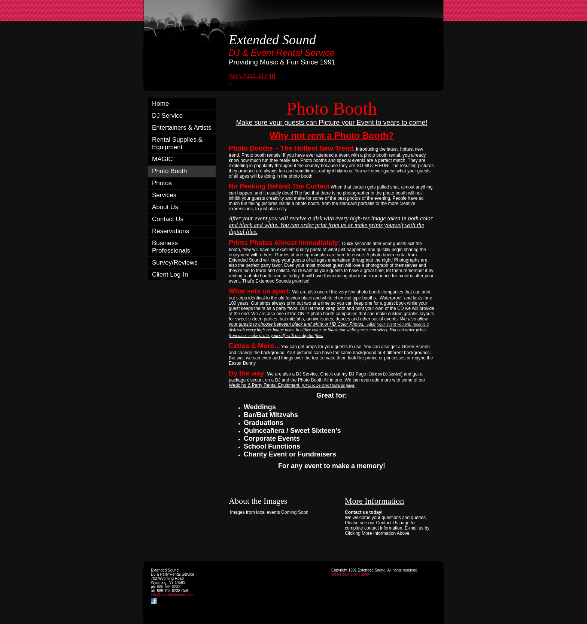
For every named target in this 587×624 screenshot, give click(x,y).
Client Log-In (170, 274)
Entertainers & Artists (182, 127)
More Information (374, 501)
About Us (165, 207)
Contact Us (167, 219)
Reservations (170, 231)
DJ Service (167, 115)
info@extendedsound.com (172, 595)
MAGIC (162, 159)
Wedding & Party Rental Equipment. (292, 385)
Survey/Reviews (175, 262)
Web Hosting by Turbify (350, 574)
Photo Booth (169, 171)
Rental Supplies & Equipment (177, 143)
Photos (162, 183)
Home (160, 103)
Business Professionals (171, 246)
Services (164, 195)
